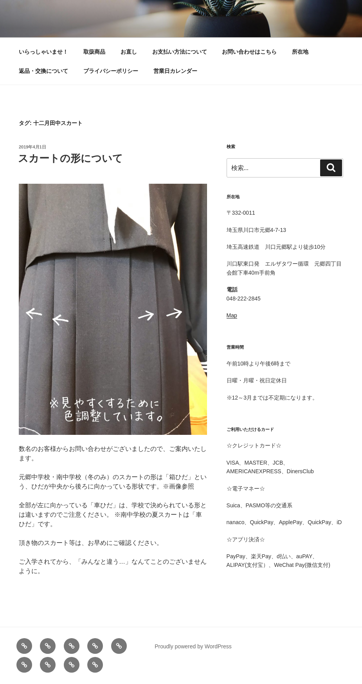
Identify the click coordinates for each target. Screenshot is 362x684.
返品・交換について (43, 71)
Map (232, 315)
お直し (129, 52)
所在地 (300, 52)
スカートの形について (70, 158)
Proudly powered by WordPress (193, 646)
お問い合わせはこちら (249, 52)
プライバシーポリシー (110, 71)
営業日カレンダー (175, 71)
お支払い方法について (179, 52)
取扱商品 (94, 52)
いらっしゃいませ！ (43, 52)
